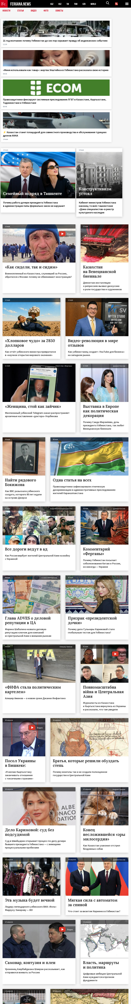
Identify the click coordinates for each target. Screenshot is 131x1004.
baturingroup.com (84, 1001)
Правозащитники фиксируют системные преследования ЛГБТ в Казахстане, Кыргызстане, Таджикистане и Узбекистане (81, 52)
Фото (47, 11)
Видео (35, 11)
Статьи (21, 11)
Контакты (9, 997)
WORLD (95, 3)
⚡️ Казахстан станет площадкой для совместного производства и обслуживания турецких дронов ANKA (114, 50)
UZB (85, 3)
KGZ (60, 3)
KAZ (52, 3)
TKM (77, 3)
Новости (7, 11)
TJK (68, 3)
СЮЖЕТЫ (61, 11)
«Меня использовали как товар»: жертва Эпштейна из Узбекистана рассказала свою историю (49, 49)
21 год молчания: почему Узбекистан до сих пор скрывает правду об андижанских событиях (16, 49)
